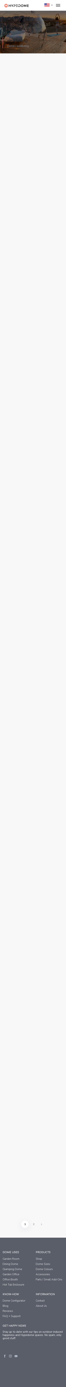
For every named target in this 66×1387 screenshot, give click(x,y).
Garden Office (11, 1274)
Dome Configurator (14, 1300)
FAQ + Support (12, 1316)
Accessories (43, 1274)
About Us (41, 1306)
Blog (5, 1306)
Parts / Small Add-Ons (49, 1279)
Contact (40, 1300)
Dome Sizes (43, 1264)
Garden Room (11, 1259)
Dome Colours (44, 1269)
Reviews (8, 1311)
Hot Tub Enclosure (13, 1284)
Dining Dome (10, 1264)
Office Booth (10, 1279)
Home (11, 46)
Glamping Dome (12, 1269)
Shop (39, 1259)
